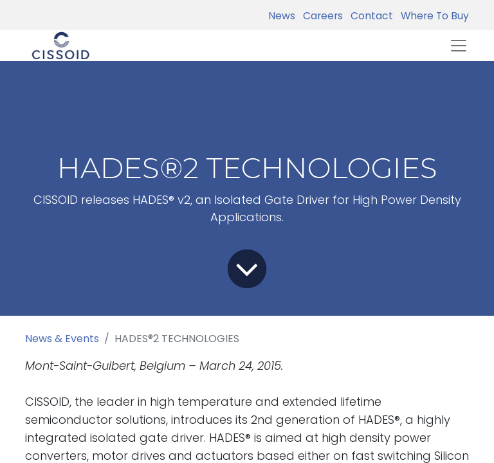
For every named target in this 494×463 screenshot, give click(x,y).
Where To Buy (432, 15)
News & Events (62, 338)
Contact (369, 15)
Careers (320, 15)
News (281, 15)
